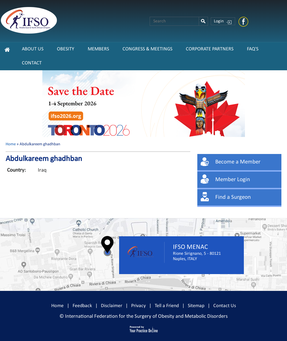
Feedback (82, 306)
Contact (32, 63)
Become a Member (237, 162)
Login (219, 21)
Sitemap (196, 306)
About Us (32, 49)
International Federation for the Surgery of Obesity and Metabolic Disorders (146, 316)
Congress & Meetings (147, 49)
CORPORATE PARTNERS (209, 49)
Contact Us (224, 306)
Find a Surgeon (233, 197)
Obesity (65, 49)
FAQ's (252, 49)
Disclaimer (111, 306)
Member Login (232, 180)
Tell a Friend (167, 306)
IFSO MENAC (190, 247)
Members (98, 49)
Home (11, 144)
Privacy (138, 306)
